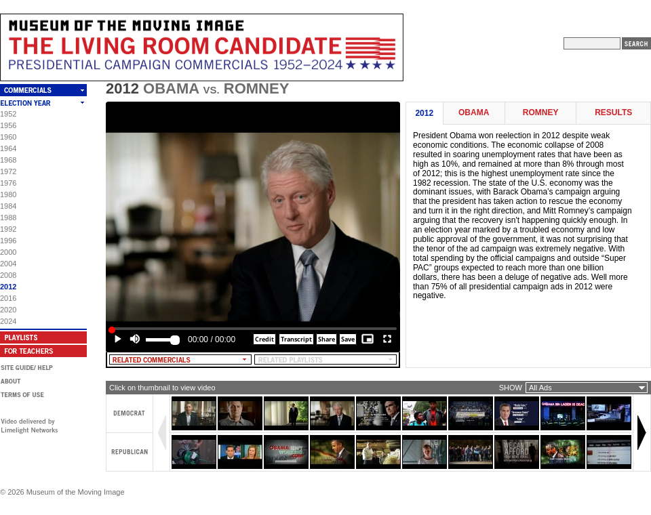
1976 (8, 183)
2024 (8, 321)
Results (613, 112)
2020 (8, 310)
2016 (8, 298)
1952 (8, 114)
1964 (8, 148)
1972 (8, 171)
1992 (8, 229)
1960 (8, 137)
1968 (8, 160)
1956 (8, 125)
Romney (541, 112)
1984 (8, 206)
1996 (8, 240)
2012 (8, 287)
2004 (8, 264)
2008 (8, 275)
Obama (473, 112)
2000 (8, 252)
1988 (8, 217)
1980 (8, 194)
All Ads (540, 388)
